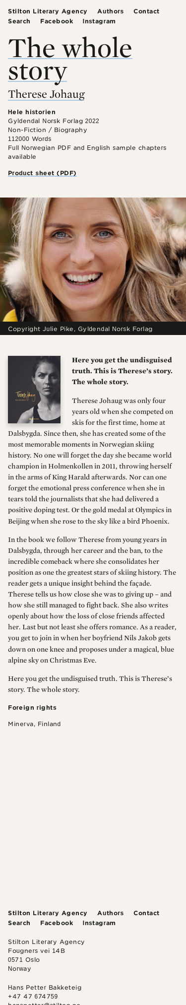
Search (19, 21)
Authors (110, 11)
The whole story (70, 58)
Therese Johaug (46, 94)
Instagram (99, 21)
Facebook (56, 21)
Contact (146, 11)
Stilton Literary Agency (48, 11)
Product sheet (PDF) (42, 173)
